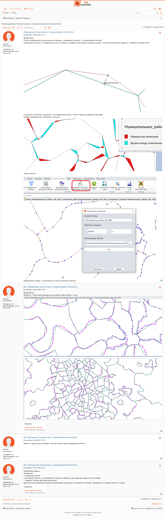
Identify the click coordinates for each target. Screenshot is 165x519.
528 (12, 49)
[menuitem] (137, 508)
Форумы (30, 8)
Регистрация (24, 13)
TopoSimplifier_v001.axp (33, 427)
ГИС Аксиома (15, 8)
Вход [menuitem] (155, 9)
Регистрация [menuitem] (160, 9)
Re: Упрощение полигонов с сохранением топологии (50, 286)
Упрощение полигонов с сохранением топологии (31, 23)
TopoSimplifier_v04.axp (33, 490)
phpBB (78, 512)
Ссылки (5, 9)
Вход (14, 13)
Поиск (7, 13)
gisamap (6, 44)
